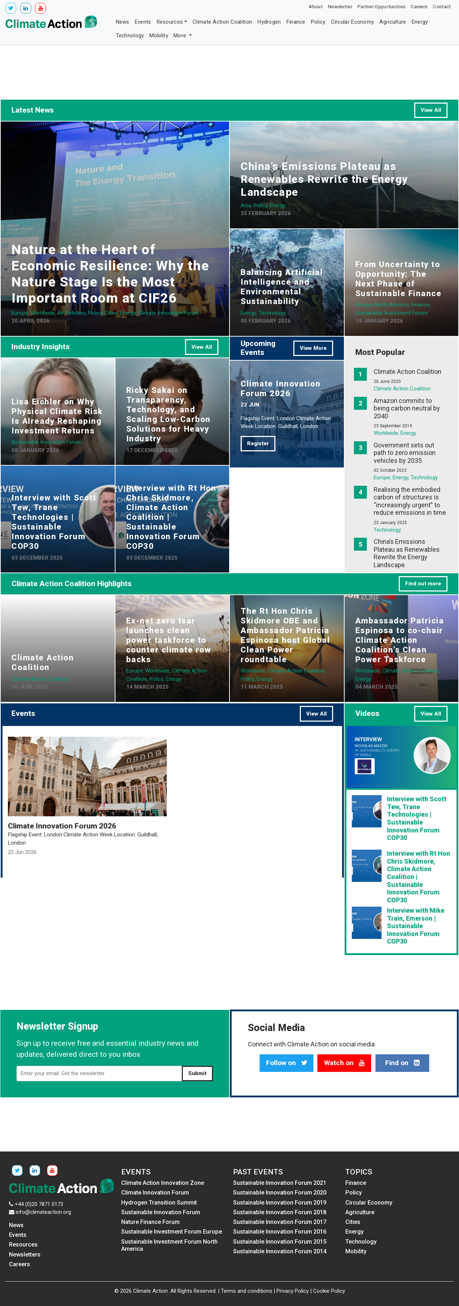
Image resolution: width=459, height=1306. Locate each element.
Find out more (423, 583)
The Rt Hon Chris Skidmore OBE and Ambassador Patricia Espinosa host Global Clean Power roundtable (285, 635)
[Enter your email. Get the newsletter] (99, 1074)
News (122, 22)
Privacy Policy (292, 1291)
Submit (197, 1073)
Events (143, 22)
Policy (318, 22)
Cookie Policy (329, 1291)
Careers (419, 6)
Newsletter (340, 6)
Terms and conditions (246, 1291)
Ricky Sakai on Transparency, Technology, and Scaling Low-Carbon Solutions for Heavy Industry (168, 414)
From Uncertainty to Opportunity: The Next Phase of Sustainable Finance (398, 279)
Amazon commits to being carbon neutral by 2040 (407, 408)
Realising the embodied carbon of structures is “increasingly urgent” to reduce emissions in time (410, 501)
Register (258, 443)
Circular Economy (352, 22)
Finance (296, 22)
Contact (442, 6)
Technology (130, 35)
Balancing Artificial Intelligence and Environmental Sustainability (282, 286)
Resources (170, 22)
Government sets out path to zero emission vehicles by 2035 (405, 452)
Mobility (159, 35)
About (316, 6)
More (181, 35)
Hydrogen (269, 22)
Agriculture (392, 22)
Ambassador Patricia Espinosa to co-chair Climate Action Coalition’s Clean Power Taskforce (399, 640)
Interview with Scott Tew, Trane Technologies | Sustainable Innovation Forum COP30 (53, 522)
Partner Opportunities (381, 6)
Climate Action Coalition (222, 22)
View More (313, 348)
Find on (402, 1063)
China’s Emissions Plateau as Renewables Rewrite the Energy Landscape (324, 179)
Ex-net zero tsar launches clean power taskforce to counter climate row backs (168, 640)
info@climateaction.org (43, 1212)
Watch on (344, 1063)
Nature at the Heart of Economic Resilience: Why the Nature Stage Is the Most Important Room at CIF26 (110, 274)
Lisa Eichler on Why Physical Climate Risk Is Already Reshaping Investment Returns (57, 416)
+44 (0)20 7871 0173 (39, 1204)
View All (431, 110)
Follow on (286, 1063)
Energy (420, 22)
